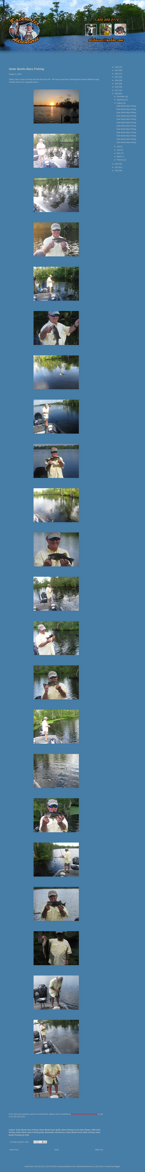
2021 (117, 77)
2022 (117, 74)
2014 (117, 167)
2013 (117, 171)
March (119, 157)
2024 (117, 70)
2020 (117, 80)
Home (56, 1150)
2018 (117, 87)
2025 (117, 67)
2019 (117, 84)
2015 (117, 164)
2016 (117, 94)
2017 (117, 90)
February (120, 160)
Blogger (117, 1166)
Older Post (99, 1150)
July (118, 147)
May (119, 153)
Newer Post (13, 1150)
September (121, 100)
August (120, 103)
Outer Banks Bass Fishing (126, 106)
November (121, 97)
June (119, 150)
